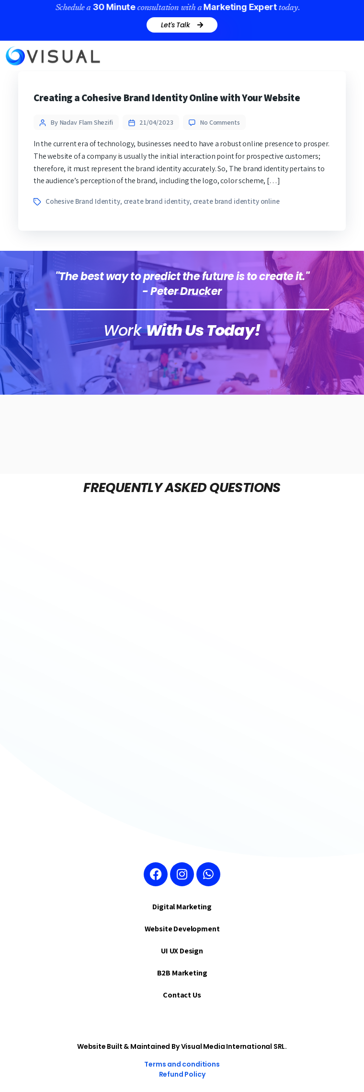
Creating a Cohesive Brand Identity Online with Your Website (167, 97)
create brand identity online (236, 201)
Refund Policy (182, 1074)
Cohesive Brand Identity (83, 201)
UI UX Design (182, 951)
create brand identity (157, 201)
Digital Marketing (181, 907)
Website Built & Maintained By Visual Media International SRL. (182, 1046)
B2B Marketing (182, 973)
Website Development (182, 929)
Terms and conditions (181, 1064)
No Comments (220, 122)
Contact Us (182, 995)
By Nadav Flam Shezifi (81, 122)
